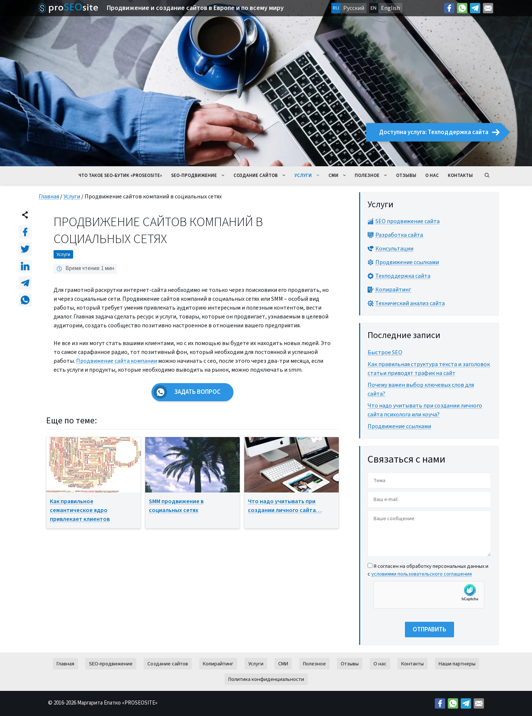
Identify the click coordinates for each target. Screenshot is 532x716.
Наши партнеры (457, 664)
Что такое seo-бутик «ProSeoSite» (120, 175)
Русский (353, 8)
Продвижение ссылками (399, 426)
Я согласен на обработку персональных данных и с (428, 570)
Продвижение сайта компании (116, 361)
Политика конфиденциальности (266, 679)
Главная (49, 196)
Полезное (373, 175)
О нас (432, 175)
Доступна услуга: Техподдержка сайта (439, 132)
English (390, 8)
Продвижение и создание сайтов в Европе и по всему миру (195, 8)
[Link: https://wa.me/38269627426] (462, 8)
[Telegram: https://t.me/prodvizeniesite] (475, 8)
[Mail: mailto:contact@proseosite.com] (488, 8)
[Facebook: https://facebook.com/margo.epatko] (449, 8)
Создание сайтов (261, 175)
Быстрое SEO (385, 352)
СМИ (339, 175)
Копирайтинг (218, 664)
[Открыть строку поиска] (487, 175)
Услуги (309, 175)
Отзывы (406, 175)
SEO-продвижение (200, 175)
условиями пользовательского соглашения (421, 574)
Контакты (460, 175)
